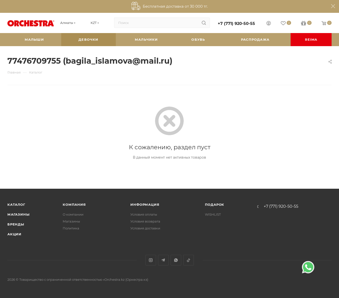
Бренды (15, 224)
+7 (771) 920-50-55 (236, 23)
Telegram (163, 260)
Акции (14, 234)
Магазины (18, 214)
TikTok (188, 260)
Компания (74, 204)
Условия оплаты (143, 214)
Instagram (150, 260)
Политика (71, 228)
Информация (144, 204)
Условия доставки (145, 228)
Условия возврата (145, 221)
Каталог (16, 204)
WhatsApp (176, 260)
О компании (73, 214)
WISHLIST (213, 214)
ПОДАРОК (214, 204)
